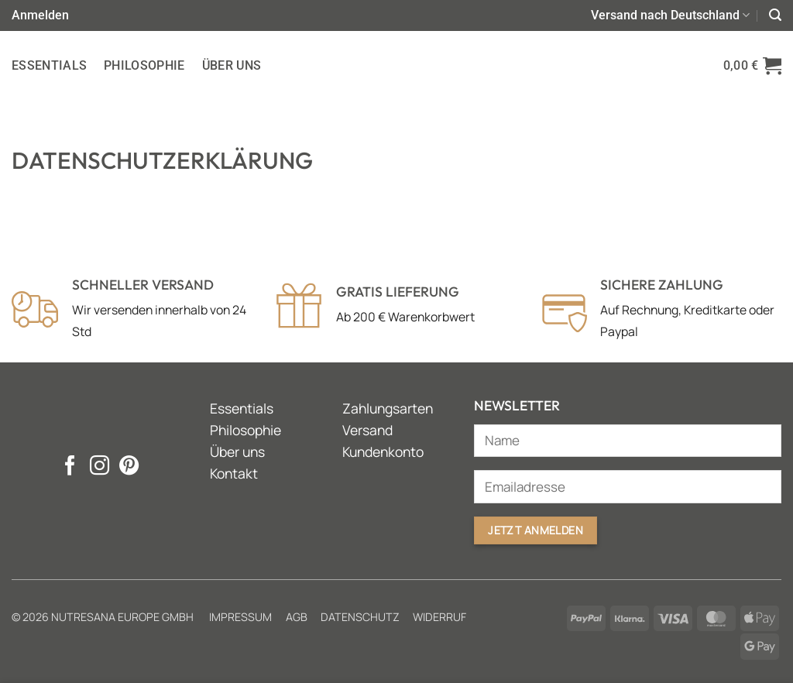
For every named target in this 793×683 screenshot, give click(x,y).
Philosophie (144, 65)
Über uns (232, 65)
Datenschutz (360, 616)
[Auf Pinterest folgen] (128, 467)
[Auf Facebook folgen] (69, 467)
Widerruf (439, 616)
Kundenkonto (383, 451)
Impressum (240, 616)
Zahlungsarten (387, 408)
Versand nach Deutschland (670, 15)
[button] (40, 15)
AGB (296, 616)
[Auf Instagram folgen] (98, 467)
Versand (367, 429)
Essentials (49, 65)
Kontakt (234, 473)
